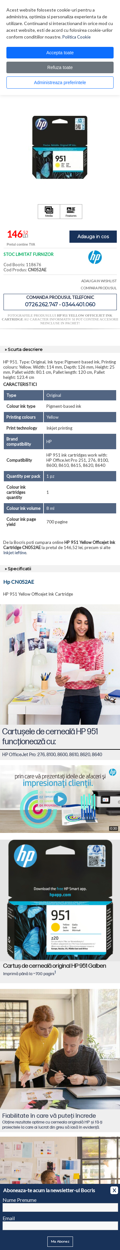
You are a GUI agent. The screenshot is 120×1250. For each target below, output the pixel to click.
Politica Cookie (76, 36)
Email (9, 1218)
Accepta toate (60, 52)
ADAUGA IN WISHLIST (99, 281)
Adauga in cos (93, 237)
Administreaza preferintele (60, 82)
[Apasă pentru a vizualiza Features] (71, 211)
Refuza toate (60, 67)
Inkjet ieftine (14, 552)
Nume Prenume (19, 1200)
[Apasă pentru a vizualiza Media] (49, 211)
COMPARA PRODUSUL (99, 288)
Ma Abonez (60, 1241)
